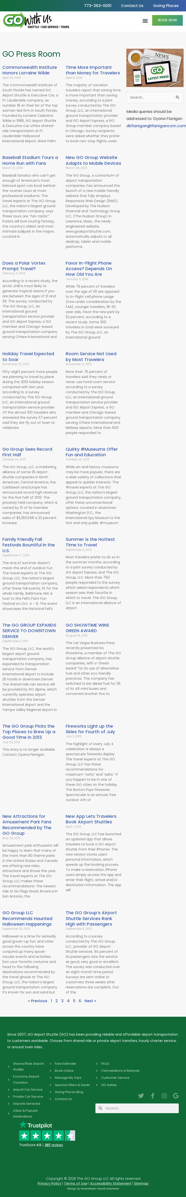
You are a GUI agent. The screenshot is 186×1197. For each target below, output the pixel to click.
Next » (90, 1001)
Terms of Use (75, 1183)
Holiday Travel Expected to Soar (28, 356)
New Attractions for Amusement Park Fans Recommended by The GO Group (26, 824)
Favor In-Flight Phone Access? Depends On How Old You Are (89, 268)
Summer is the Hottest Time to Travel (90, 542)
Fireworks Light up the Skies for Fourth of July (90, 729)
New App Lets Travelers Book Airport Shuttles (91, 819)
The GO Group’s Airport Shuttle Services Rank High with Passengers (91, 918)
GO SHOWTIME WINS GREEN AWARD (87, 628)
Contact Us (132, 5)
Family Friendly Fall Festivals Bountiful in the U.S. (28, 545)
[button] (145, 21)
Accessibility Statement (110, 1183)
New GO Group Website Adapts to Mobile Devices (93, 160)
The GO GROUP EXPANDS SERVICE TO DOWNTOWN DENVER (29, 630)
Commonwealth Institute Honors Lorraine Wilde (29, 70)
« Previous (37, 1001)
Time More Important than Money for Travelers (93, 70)
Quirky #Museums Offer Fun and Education (92, 452)
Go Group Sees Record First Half (27, 452)
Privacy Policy (49, 1183)
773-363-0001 (97, 5)
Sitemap (141, 1183)
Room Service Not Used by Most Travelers (91, 356)
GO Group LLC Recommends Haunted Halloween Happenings (27, 918)
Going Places (166, 5)
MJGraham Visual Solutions (100, 1188)
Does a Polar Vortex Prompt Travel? (23, 266)
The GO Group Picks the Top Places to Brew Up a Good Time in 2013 (28, 731)
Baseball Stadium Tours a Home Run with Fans (30, 160)
